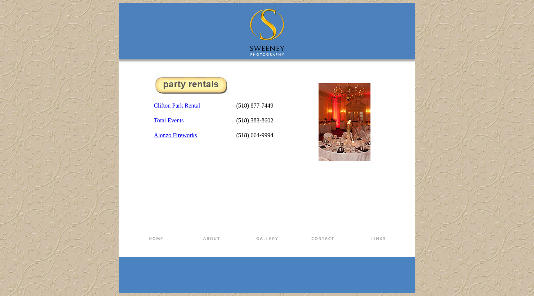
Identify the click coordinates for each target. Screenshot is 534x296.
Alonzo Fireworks (175, 135)
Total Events (169, 120)
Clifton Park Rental (177, 105)
